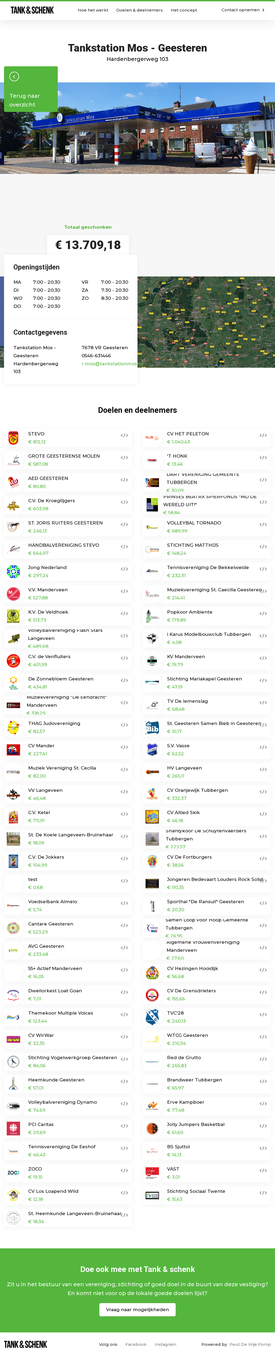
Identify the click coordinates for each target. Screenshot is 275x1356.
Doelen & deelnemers (139, 10)
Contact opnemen (243, 9)
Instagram (165, 1344)
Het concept (184, 10)
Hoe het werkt (93, 10)
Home (32, 10)
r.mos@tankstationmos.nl (112, 363)
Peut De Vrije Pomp (250, 1344)
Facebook (136, 1344)
